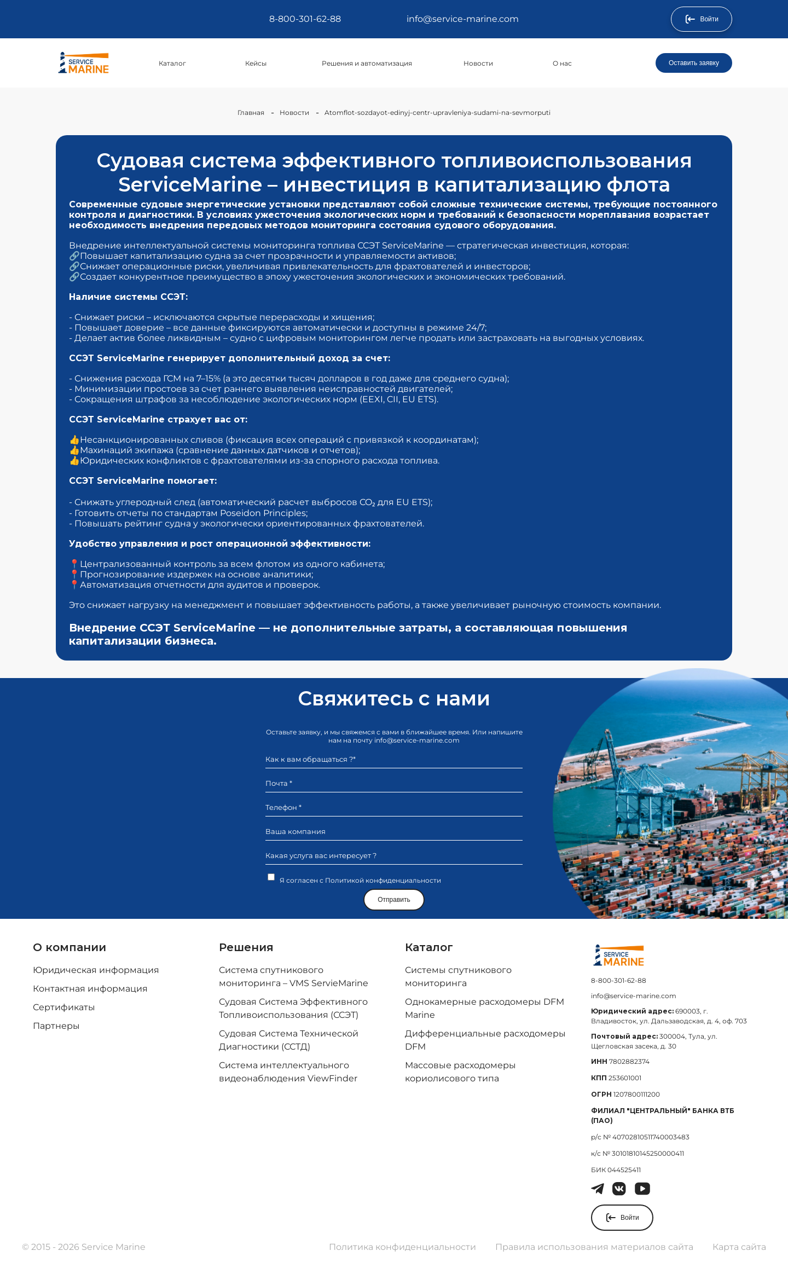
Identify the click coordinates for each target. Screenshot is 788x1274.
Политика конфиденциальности (402, 1247)
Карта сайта (739, 1247)
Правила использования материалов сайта (594, 1247)
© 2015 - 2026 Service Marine (84, 1247)
